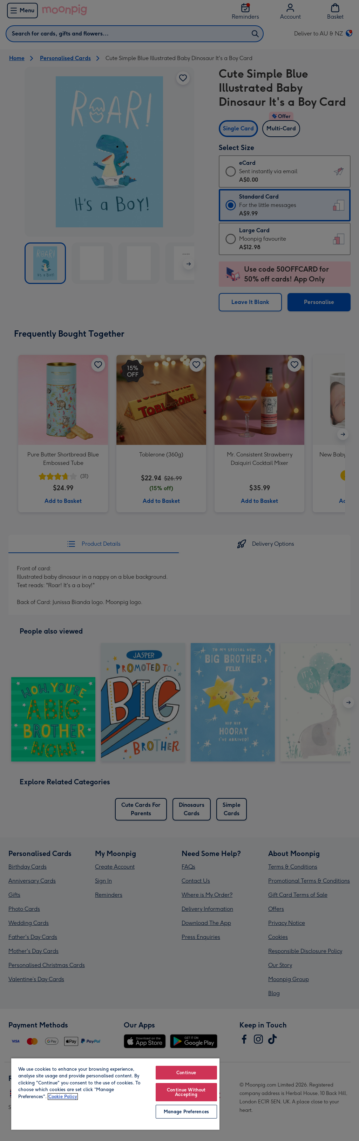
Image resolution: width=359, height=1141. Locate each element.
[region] (115, 1094)
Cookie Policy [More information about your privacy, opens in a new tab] (62, 1096)
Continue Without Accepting (186, 1092)
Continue (186, 1072)
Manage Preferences (186, 1111)
